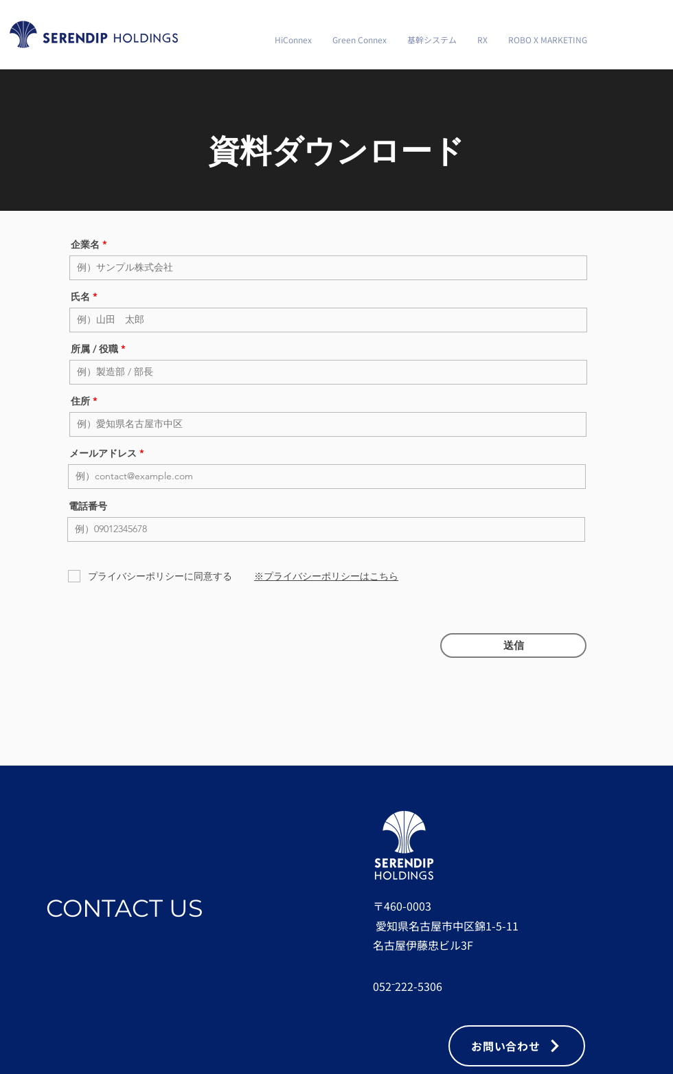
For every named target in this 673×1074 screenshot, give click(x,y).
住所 (80, 401)
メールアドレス (103, 453)
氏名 (80, 296)
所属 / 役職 (94, 349)
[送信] (513, 645)
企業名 (85, 244)
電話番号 (88, 506)
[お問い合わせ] (516, 1045)
